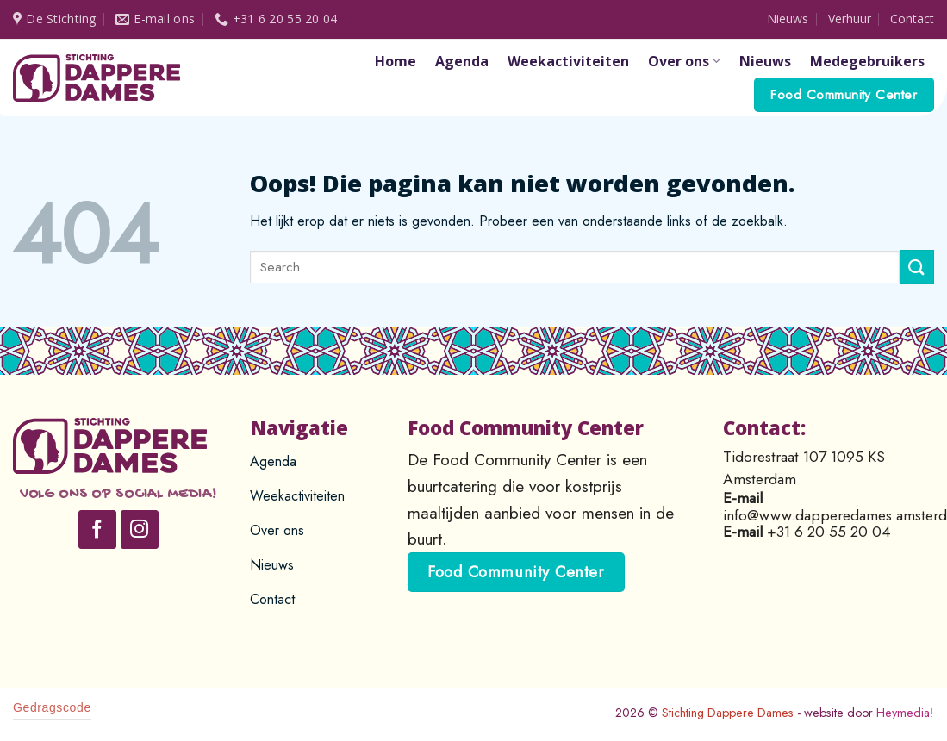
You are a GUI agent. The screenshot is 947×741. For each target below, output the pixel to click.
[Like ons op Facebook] (97, 529)
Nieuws (787, 18)
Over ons (684, 61)
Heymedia (905, 712)
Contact (912, 18)
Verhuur (849, 18)
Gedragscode (52, 707)
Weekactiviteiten (568, 61)
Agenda (462, 61)
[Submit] (917, 266)
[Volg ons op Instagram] (140, 529)
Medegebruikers (867, 61)
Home (395, 61)
